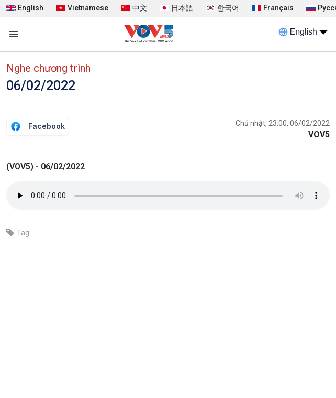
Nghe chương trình (48, 68)
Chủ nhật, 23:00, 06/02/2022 (283, 123)
